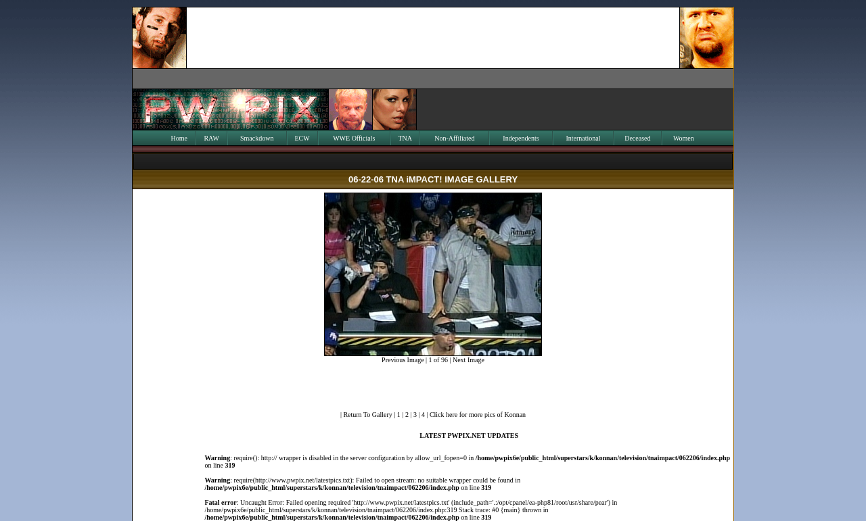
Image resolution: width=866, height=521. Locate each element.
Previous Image (403, 360)
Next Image (468, 360)
